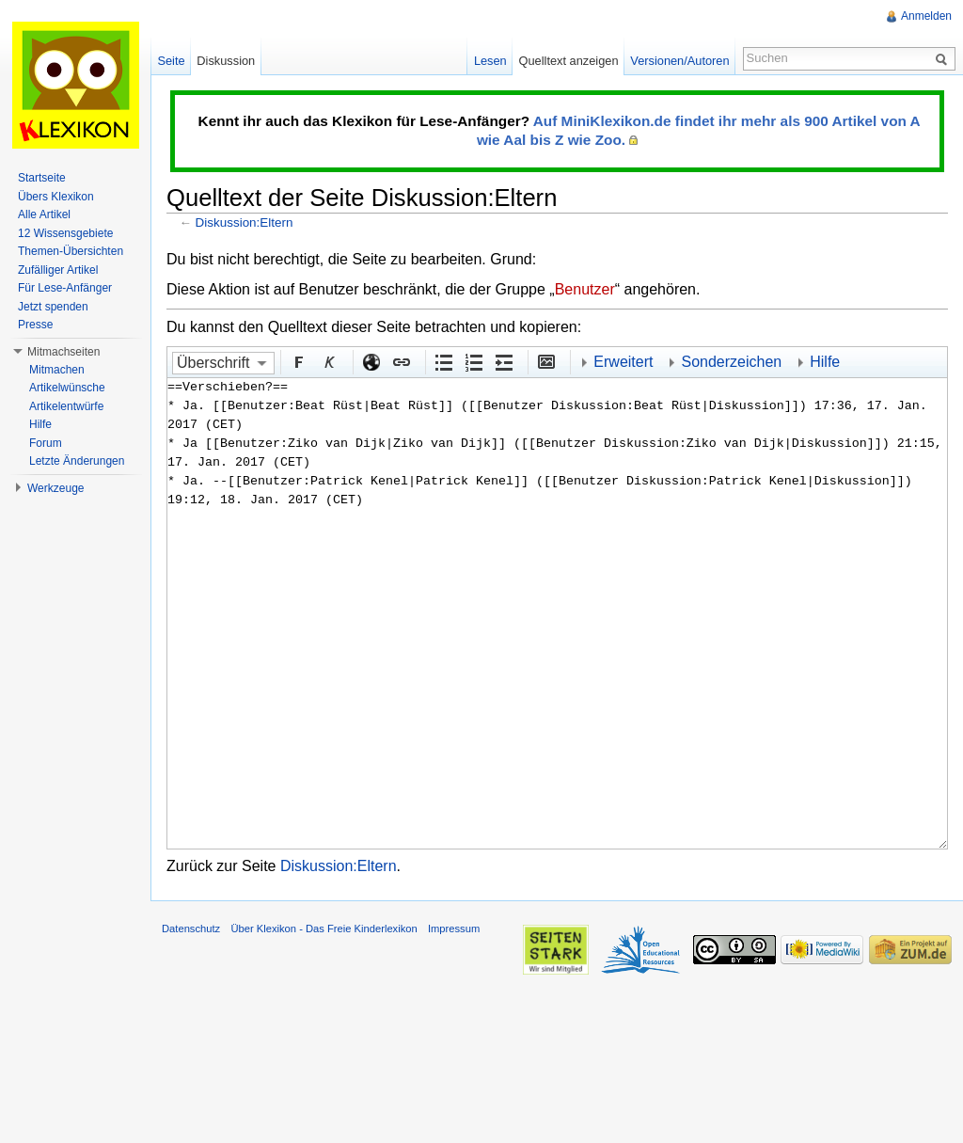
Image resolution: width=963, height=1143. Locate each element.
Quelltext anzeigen (569, 61)
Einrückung (503, 361)
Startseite (42, 177)
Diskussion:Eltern (244, 222)
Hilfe (825, 362)
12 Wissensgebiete (65, 233)
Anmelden (926, 16)
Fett (298, 361)
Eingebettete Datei (545, 361)
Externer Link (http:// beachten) (370, 361)
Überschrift (213, 363)
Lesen (490, 61)
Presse (35, 324)
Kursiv (328, 361)
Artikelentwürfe (66, 406)
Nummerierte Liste (473, 361)
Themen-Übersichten (70, 251)
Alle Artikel (44, 214)
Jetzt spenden (53, 306)
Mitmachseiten (63, 351)
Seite (170, 61)
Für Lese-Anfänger (65, 287)
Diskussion (226, 61)
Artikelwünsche (67, 387)
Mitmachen (57, 369)
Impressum (454, 928)
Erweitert (623, 362)
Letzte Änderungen (76, 461)
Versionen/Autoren (679, 61)
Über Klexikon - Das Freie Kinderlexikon (323, 928)
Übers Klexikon (56, 196)
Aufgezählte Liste (443, 361)
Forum (45, 443)
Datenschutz (191, 928)
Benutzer (585, 289)
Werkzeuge (55, 488)
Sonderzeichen (731, 362)
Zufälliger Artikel (58, 270)
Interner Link (400, 361)
